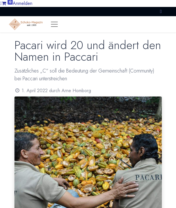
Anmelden (22, 3)
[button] (161, 11)
